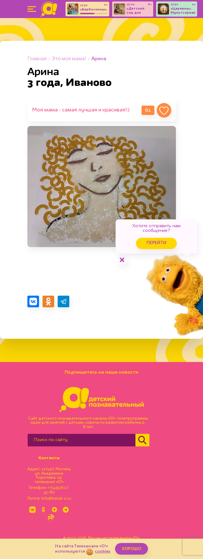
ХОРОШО (131, 549)
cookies (102, 551)
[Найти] (142, 440)
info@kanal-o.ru (56, 498)
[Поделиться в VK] (33, 301)
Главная (37, 59)
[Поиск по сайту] (81, 440)
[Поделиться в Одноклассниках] (48, 301)
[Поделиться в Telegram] (63, 301)
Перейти (156, 243)
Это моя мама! (69, 59)
